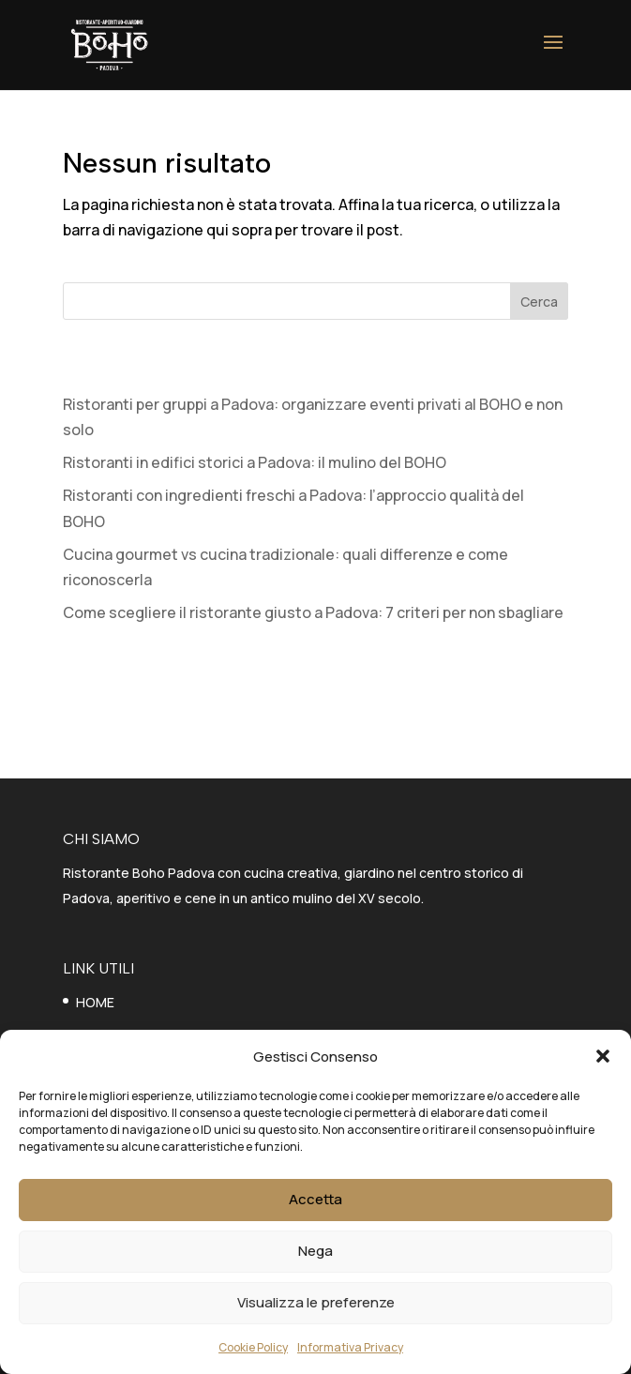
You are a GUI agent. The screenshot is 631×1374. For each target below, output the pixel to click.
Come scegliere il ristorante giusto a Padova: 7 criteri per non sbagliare (313, 612)
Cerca (539, 301)
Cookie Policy (253, 1347)
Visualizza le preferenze (316, 1302)
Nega (315, 1251)
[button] (602, 1056)
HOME (95, 1002)
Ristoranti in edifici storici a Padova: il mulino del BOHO (254, 462)
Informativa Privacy (350, 1347)
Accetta (315, 1199)
